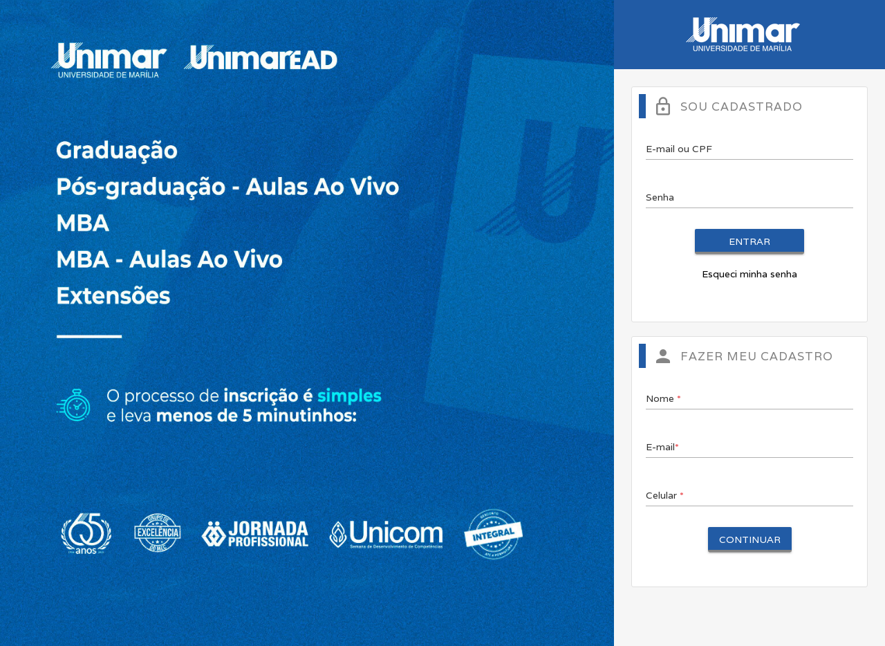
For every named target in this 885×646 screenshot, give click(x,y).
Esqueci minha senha (749, 274)
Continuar (750, 539)
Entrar (749, 241)
